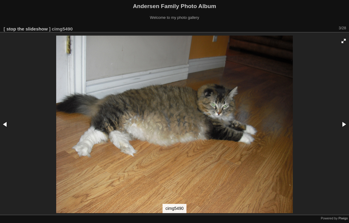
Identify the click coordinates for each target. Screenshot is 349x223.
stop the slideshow (27, 28)
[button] (343, 41)
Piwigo (343, 218)
